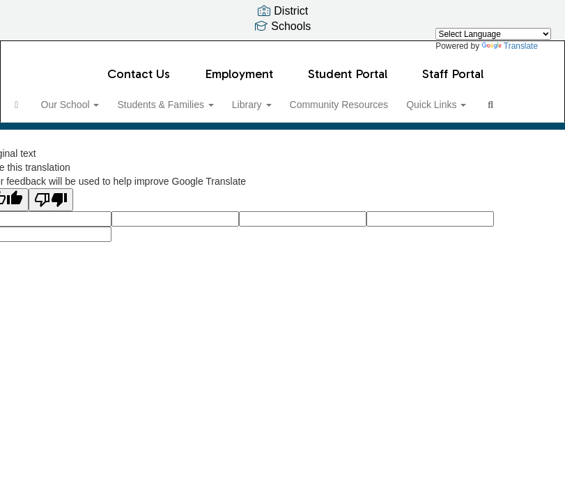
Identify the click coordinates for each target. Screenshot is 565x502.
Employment (239, 67)
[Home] (38, 97)
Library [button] (282, 97)
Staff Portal (452, 67)
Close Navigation (102, 138)
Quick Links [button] (472, 97)
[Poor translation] (51, 238)
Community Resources (372, 97)
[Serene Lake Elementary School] (282, 50)
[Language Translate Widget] (493, 34)
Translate (509, 46)
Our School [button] (94, 97)
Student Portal (347, 67)
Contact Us (138, 67)
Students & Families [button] (192, 97)
